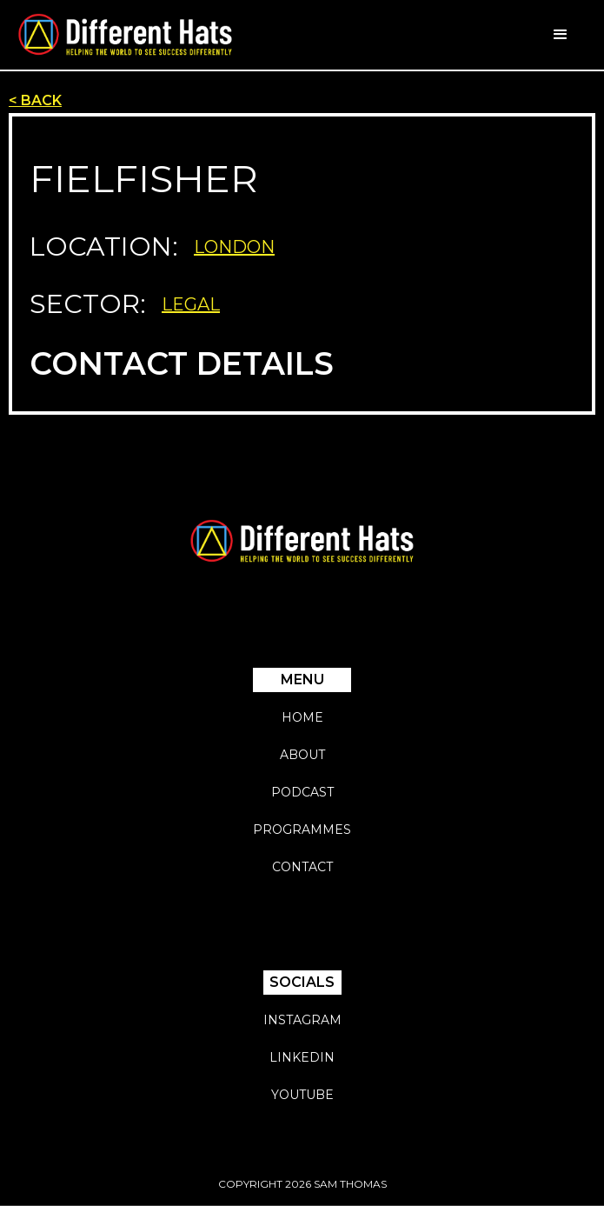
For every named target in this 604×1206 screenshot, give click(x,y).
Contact (302, 867)
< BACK (35, 100)
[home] (125, 34)
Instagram (302, 1020)
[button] (560, 35)
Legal (191, 304)
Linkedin (302, 1057)
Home (302, 717)
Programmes (302, 829)
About (302, 755)
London (234, 247)
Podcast (302, 792)
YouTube (302, 1095)
